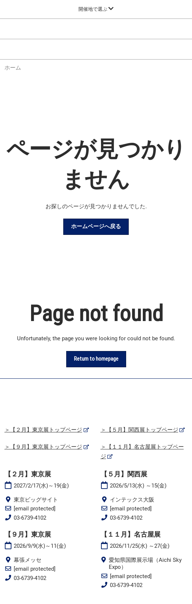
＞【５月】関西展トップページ (139, 429)
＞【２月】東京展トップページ (43, 429)
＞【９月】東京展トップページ (43, 446)
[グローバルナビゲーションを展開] (96, 9)
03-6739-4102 (30, 517)
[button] (96, 227)
